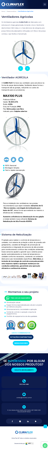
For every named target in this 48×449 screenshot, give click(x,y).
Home (3, 11)
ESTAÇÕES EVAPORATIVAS (21, 337)
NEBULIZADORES (21, 343)
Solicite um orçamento (24, 370)
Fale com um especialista (18, 298)
